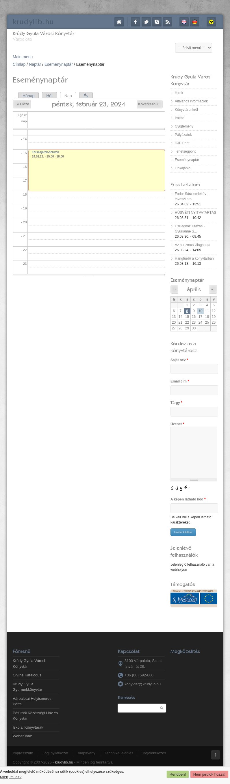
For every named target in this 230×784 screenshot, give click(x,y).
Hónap (28, 95)
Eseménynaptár (58, 64)
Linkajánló (182, 168)
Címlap (119, 22)
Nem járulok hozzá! (209, 774)
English (184, 22)
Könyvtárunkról (186, 110)
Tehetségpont (185, 151)
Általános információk (191, 101)
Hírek (179, 93)
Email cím (179, 381)
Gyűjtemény (184, 126)
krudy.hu (33, 21)
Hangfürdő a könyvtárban (194, 258)
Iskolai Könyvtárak (28, 727)
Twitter (146, 22)
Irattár (179, 118)
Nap (70, 95)
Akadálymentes (211, 22)
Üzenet (177, 424)
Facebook (135, 22)
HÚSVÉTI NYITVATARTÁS (195, 213)
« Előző (23, 104)
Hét (49, 95)
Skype (157, 22)
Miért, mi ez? (10, 777)
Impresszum (23, 753)
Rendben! (178, 774)
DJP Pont (182, 143)
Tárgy (176, 403)
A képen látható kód (188, 499)
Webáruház (22, 736)
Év (86, 95)
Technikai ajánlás (119, 753)
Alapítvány (86, 753)
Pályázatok (183, 135)
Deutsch (194, 22)
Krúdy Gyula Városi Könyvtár (43, 33)
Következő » (148, 104)
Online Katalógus (27, 675)
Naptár (35, 64)
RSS (167, 22)
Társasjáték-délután (45, 152)
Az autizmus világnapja (192, 245)
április (194, 289)
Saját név (179, 360)
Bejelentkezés (154, 753)
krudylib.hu (64, 762)
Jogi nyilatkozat (55, 753)
